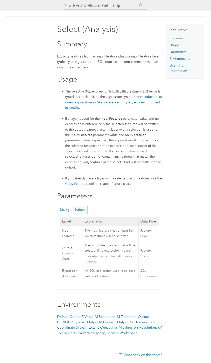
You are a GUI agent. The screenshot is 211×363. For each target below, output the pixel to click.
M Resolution (105, 317)
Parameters (178, 52)
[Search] (141, 6)
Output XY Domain (132, 322)
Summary (177, 38)
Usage (174, 45)
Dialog (64, 210)
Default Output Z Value (75, 317)
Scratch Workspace (122, 333)
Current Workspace (89, 333)
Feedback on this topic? (143, 355)
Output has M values (116, 327)
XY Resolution (145, 327)
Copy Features (76, 184)
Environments (180, 59)
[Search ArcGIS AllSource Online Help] (101, 5)
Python (80, 210)
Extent (94, 327)
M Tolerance (126, 317)
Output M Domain (101, 322)
